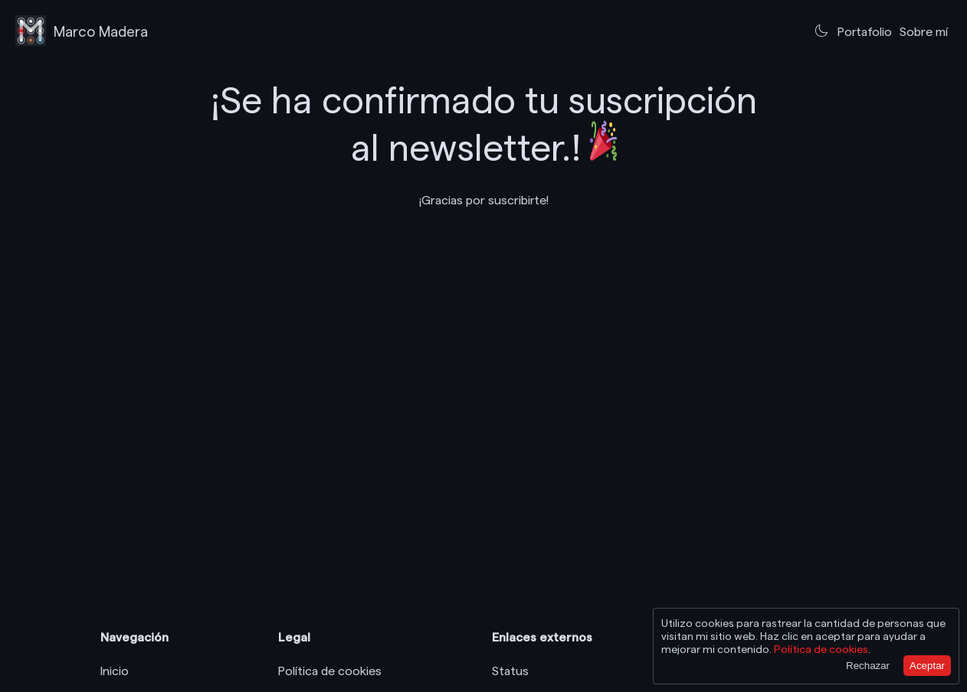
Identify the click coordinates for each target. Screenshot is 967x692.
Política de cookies (330, 670)
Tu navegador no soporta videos (483, 276)
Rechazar (868, 665)
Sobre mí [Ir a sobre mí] (924, 31)
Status (510, 670)
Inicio (114, 670)
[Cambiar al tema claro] (821, 30)
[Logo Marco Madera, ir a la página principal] (81, 30)
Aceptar (927, 665)
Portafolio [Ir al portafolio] (865, 31)
